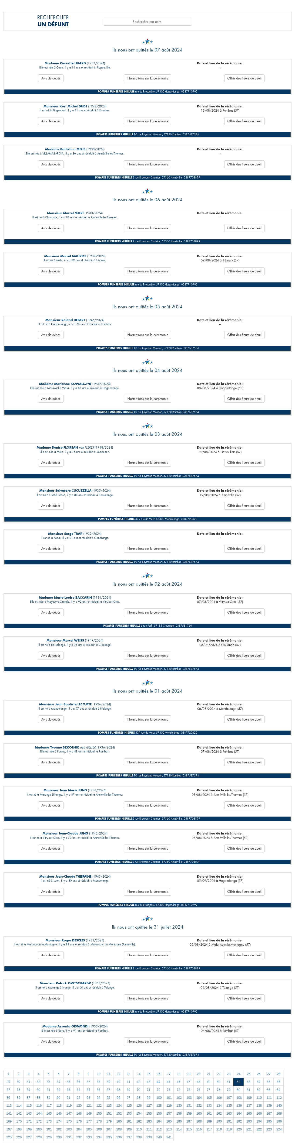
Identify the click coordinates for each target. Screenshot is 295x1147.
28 (279, 1074)
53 (248, 1082)
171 (29, 1121)
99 (148, 1097)
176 (79, 1121)
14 (139, 1074)
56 (278, 1082)
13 (129, 1074)
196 (279, 1121)
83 (268, 1090)
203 (69, 1129)
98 (138, 1097)
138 (259, 1105)
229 (49, 1137)
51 (228, 1082)
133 (209, 1105)
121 (89, 1105)
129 (169, 1105)
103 (189, 1097)
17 (169, 1074)
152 (119, 1113)
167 (269, 1113)
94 (98, 1097)
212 (159, 1129)
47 (188, 1082)
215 (189, 1129)
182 (139, 1121)
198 (19, 1129)
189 (209, 1121)
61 (48, 1090)
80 (238, 1090)
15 (149, 1074)
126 (139, 1105)
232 (79, 1137)
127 (149, 1105)
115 (29, 1105)
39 (108, 1082)
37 (88, 1082)
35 (68, 1082)
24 (239, 1074)
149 (89, 1113)
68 (118, 1090)
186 (179, 1121)
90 (58, 1097)
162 (219, 1113)
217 (209, 1129)
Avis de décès (50, 78)
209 (129, 1129)
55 (268, 1082)
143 (29, 1113)
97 (128, 1097)
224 (279, 1129)
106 (219, 1097)
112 (279, 1097)
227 (29, 1137)
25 (249, 1074)
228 (39, 1137)
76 (198, 1090)
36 (78, 1082)
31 (28, 1082)
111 (269, 1097)
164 (239, 1113)
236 (119, 1137)
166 (259, 1113)
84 (278, 1090)
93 (88, 1097)
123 (109, 1105)
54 (258, 1082)
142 (19, 1113)
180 (119, 1121)
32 (38, 1082)
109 (249, 1097)
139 (269, 1105)
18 (179, 1074)
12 (119, 1074)
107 (229, 1097)
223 (269, 1129)
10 (99, 1074)
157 (169, 1113)
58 (18, 1090)
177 (89, 1121)
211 (149, 1129)
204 (79, 1129)
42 (138, 1082)
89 (48, 1097)
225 (9, 1137)
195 (269, 1121)
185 (169, 1121)
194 (259, 1121)
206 (99, 1129)
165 (249, 1113)
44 (158, 1082)
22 (219, 1074)
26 (259, 1074)
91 (68, 1097)
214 (179, 1129)
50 (218, 1082)
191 (229, 1121)
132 (199, 1105)
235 (109, 1137)
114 (19, 1105)
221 (249, 1129)
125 (129, 1105)
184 (159, 1121)
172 (39, 1121)
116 (39, 1105)
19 (189, 1074)
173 (49, 1121)
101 (169, 1097)
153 (129, 1113)
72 (158, 1090)
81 (248, 1090)
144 (39, 1113)
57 (8, 1090)
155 (149, 1113)
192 (239, 1121)
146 (59, 1113)
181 (129, 1121)
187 (189, 1121)
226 (19, 1137)
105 (209, 1097)
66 (98, 1090)
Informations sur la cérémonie (147, 78)
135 (229, 1105)
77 (208, 1090)
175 (69, 1121)
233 (89, 1137)
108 (239, 1097)
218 (219, 1129)
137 (249, 1105)
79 (228, 1090)
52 (238, 1082)
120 (79, 1105)
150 (99, 1113)
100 (159, 1097)
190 (219, 1121)
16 (159, 1074)
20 (199, 1074)
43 (148, 1082)
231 (69, 1137)
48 (198, 1082)
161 (209, 1113)
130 (179, 1105)
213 (169, 1129)
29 (8, 1082)
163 (229, 1113)
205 (89, 1129)
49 (208, 1082)
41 (128, 1082)
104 (199, 1097)
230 (59, 1137)
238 (139, 1137)
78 (218, 1090)
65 (88, 1090)
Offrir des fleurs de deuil (244, 78)
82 (258, 1090)
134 (219, 1105)
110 (259, 1097)
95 (108, 1097)
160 (199, 1113)
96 (118, 1097)
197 (9, 1129)
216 (199, 1129)
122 (99, 1105)
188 (199, 1121)
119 (69, 1105)
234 (99, 1137)
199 (29, 1129)
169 (9, 1121)
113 (9, 1105)
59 (28, 1090)
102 (179, 1097)
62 (58, 1090)
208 (119, 1129)
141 (9, 1113)
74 (178, 1090)
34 (58, 1082)
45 (168, 1082)
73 (168, 1090)
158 (179, 1113)
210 (139, 1129)
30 (18, 1082)
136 (239, 1105)
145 (49, 1113)
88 (38, 1097)
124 (119, 1105)
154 (139, 1113)
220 (239, 1129)
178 (99, 1121)
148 (79, 1113)
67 (108, 1090)
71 (148, 1090)
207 (109, 1129)
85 (8, 1097)
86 (18, 1097)
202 (59, 1129)
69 (128, 1090)
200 (39, 1129)
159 (189, 1113)
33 (48, 1082)
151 (109, 1113)
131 (189, 1105)
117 (49, 1105)
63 (68, 1090)
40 (118, 1082)
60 (38, 1090)
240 (159, 1137)
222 (259, 1129)
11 (109, 1074)
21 (209, 1074)
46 (178, 1082)
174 (59, 1121)
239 (149, 1137)
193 (249, 1121)
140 (279, 1105)
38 (98, 1082)
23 (229, 1074)
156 (159, 1113)
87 (28, 1097)
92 (78, 1097)
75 (188, 1090)
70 (138, 1090)
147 (69, 1113)
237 (129, 1137)
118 (59, 1105)
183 (149, 1121)
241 (169, 1137)
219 (229, 1129)
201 (49, 1129)
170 (19, 1121)
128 (159, 1105)
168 (279, 1113)
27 (269, 1074)
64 (78, 1090)
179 (109, 1121)
